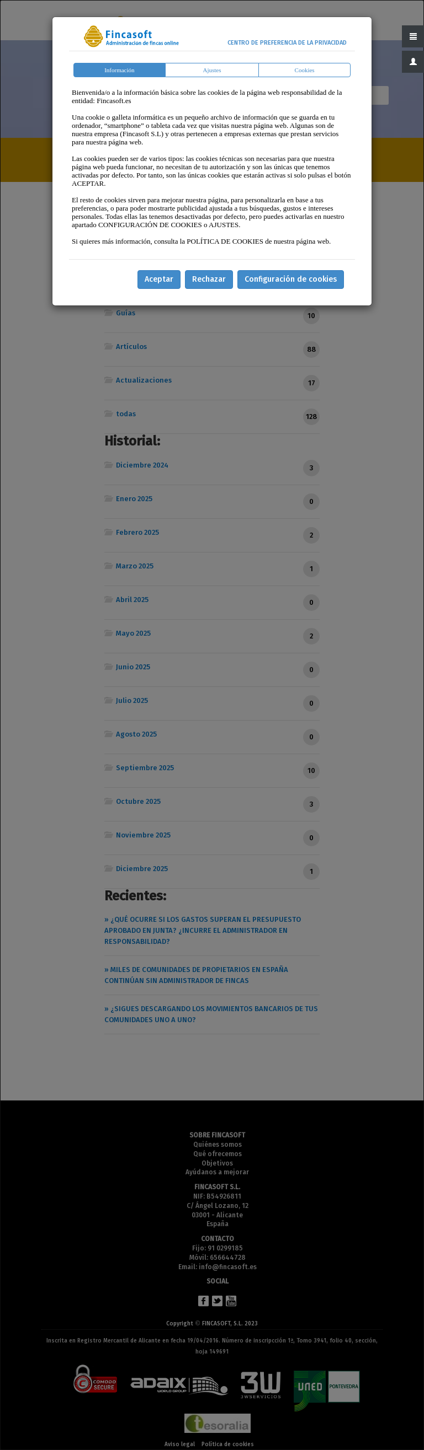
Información (119, 70)
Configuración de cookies (291, 279)
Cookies (305, 70)
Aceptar (159, 279)
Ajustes (212, 70)
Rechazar (209, 279)
